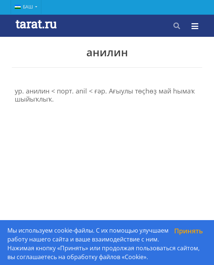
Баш (24, 7)
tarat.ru (35, 24)
